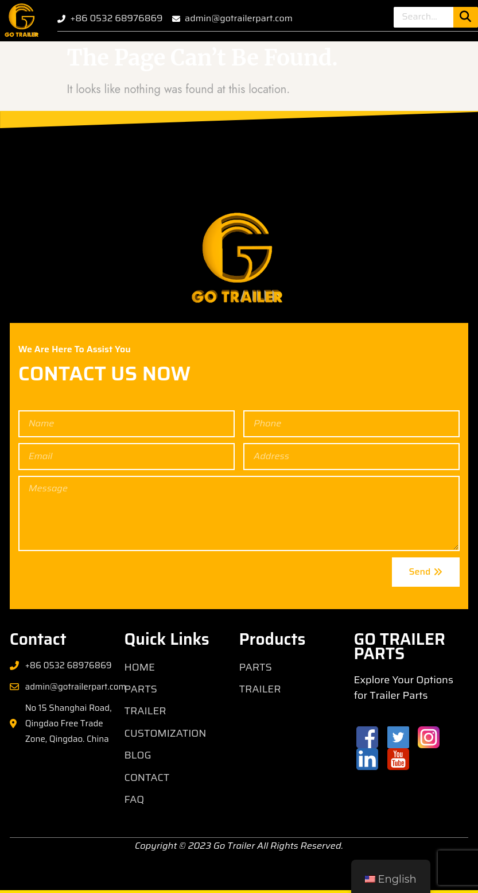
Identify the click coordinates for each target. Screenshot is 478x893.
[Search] (465, 17)
